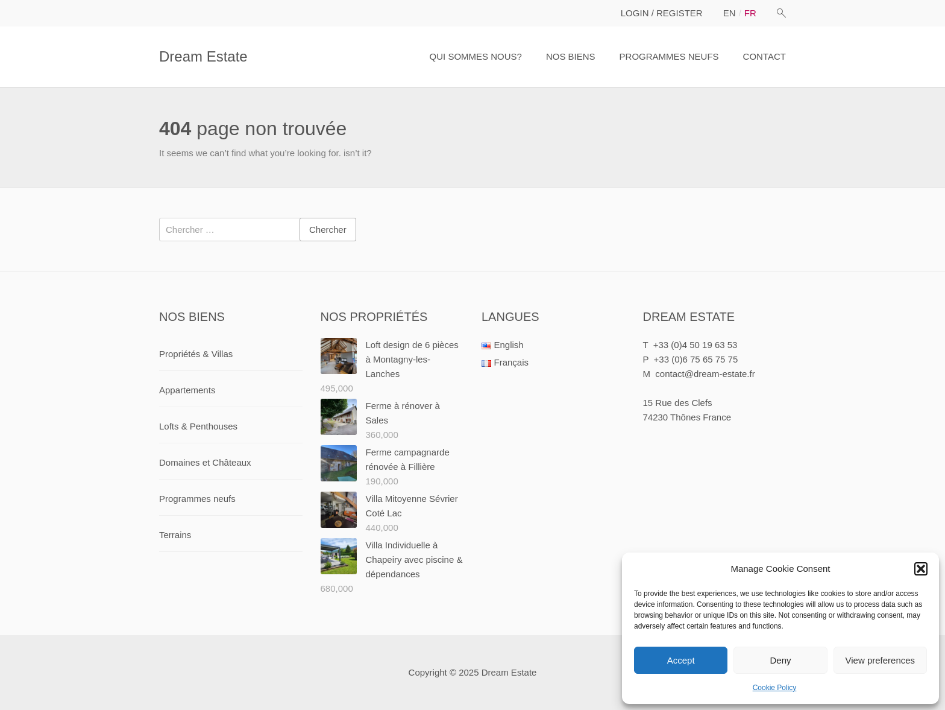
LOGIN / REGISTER (662, 13)
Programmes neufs (197, 498)
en (729, 13)
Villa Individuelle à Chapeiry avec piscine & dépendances (414, 559)
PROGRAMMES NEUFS (669, 56)
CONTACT (764, 56)
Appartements (187, 390)
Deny (780, 660)
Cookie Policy (775, 687)
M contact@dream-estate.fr (699, 374)
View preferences (880, 660)
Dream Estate (203, 56)
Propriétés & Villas (196, 354)
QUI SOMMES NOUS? (476, 56)
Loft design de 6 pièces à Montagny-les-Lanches (412, 359)
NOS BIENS (570, 56)
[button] (921, 569)
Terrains (175, 535)
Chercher (328, 229)
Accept (681, 660)
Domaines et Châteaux (205, 462)
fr (750, 13)
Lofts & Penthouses (198, 426)
